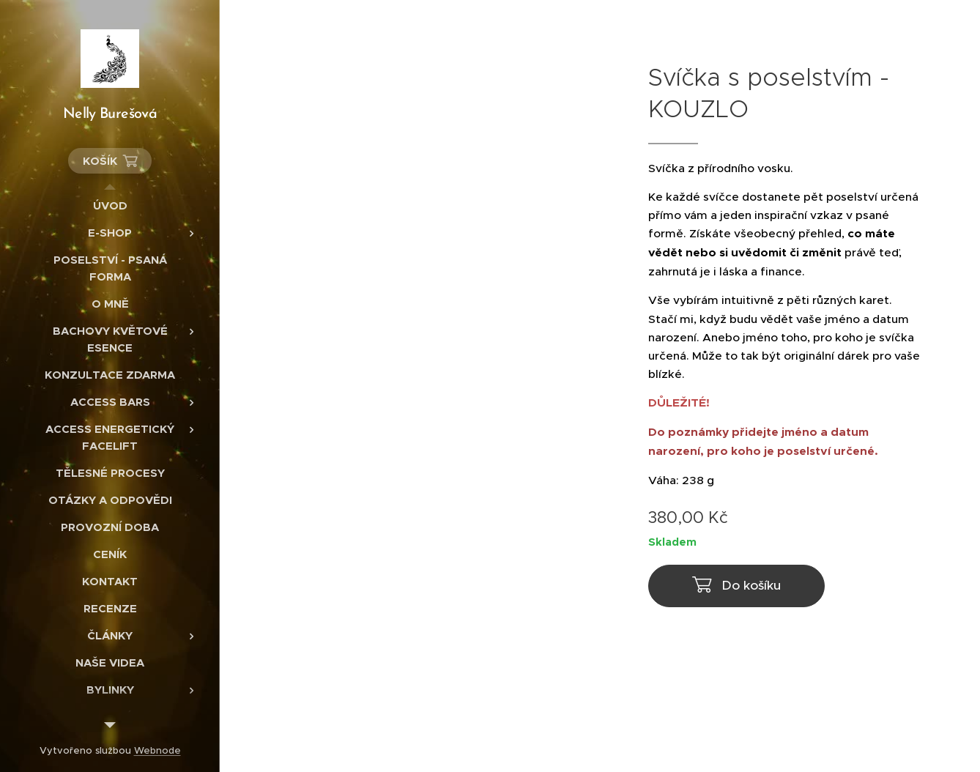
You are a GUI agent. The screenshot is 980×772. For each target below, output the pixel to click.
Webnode (157, 750)
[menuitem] (109, 205)
